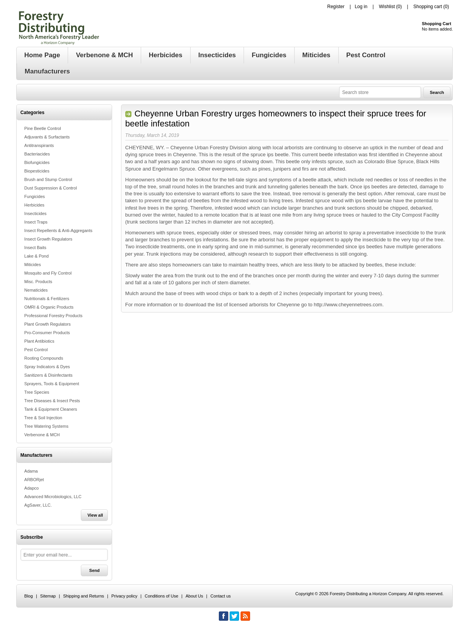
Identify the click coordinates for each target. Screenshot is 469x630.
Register (336, 6)
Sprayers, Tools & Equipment (51, 383)
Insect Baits (35, 247)
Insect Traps (36, 222)
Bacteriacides (37, 154)
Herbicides (34, 205)
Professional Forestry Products (53, 315)
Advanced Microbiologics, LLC (53, 496)
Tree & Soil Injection (43, 417)
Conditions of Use (161, 596)
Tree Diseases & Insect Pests (52, 400)
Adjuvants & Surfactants (47, 137)
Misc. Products (38, 281)
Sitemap (48, 596)
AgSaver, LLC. (38, 505)
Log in (361, 6)
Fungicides (34, 196)
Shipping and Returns (83, 596)
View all (95, 515)
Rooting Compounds (43, 358)
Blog (28, 596)
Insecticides (35, 213)
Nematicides (36, 290)
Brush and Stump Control (48, 179)
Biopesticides (36, 171)
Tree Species (36, 392)
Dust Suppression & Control (50, 188)
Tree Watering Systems (46, 426)
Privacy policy (124, 596)
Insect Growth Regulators (48, 239)
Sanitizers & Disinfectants (48, 375)
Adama (31, 471)
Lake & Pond (36, 256)
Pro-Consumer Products (47, 332)
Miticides (32, 264)
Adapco (31, 488)
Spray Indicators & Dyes (47, 366)
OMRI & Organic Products (48, 307)
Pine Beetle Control (42, 128)
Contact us (220, 596)
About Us (194, 596)
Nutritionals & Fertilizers (46, 298)
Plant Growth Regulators (47, 324)
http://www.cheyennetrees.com (348, 304)
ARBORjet (34, 479)
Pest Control (36, 349)
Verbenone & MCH (42, 434)
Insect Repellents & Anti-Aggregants (58, 230)
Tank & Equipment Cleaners (50, 409)
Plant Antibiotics (39, 341)
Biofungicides (36, 162)
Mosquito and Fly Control (48, 273)
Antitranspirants (39, 145)
